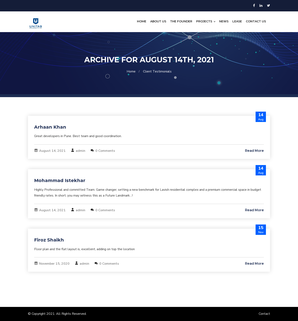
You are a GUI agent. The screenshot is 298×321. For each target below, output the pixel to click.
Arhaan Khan (50, 127)
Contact (264, 314)
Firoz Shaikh (49, 240)
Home (141, 21)
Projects (204, 21)
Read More (254, 151)
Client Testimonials (157, 71)
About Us (158, 21)
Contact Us (256, 21)
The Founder (181, 21)
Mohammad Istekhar (59, 180)
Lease (237, 21)
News (223, 21)
